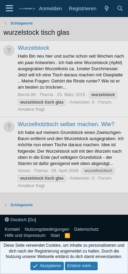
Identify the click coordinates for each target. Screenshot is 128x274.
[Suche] (120, 8)
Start (55, 235)
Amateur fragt (31, 109)
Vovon (24, 170)
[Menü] (9, 8)
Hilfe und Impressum (25, 235)
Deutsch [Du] (20, 219)
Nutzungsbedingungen (47, 229)
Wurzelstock (33, 48)
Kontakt (12, 229)
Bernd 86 (27, 94)
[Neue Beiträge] (106, 8)
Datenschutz (86, 229)
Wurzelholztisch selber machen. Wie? (66, 124)
